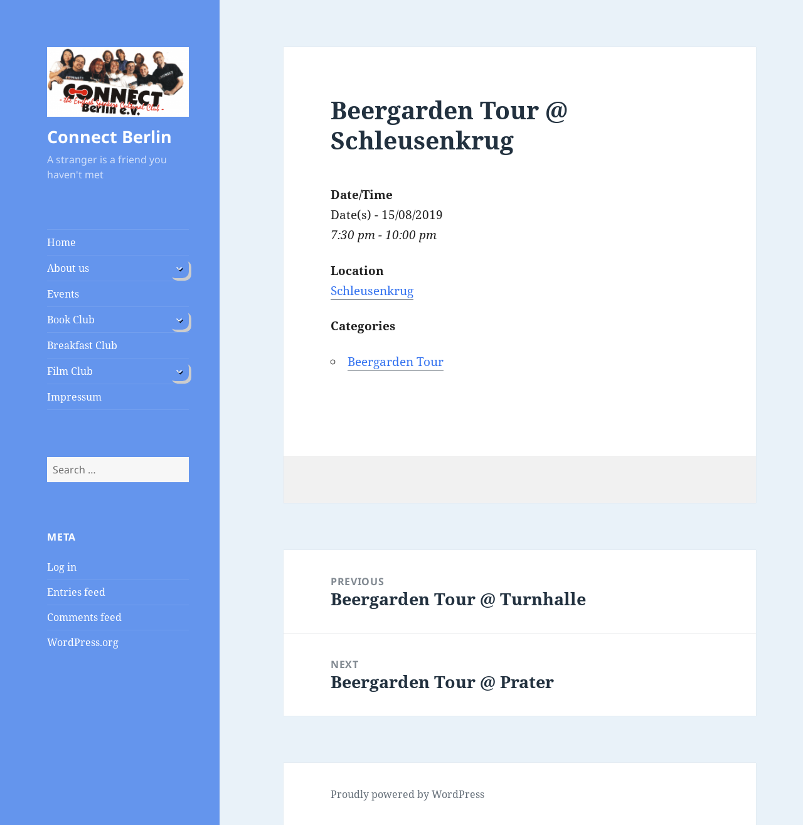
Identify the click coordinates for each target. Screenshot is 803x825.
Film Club (70, 371)
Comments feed (84, 617)
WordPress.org (83, 642)
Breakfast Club (82, 345)
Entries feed (76, 592)
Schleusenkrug (372, 291)
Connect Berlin (109, 136)
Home (61, 242)
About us (68, 268)
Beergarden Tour (396, 361)
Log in (62, 567)
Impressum (74, 397)
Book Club (71, 319)
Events (63, 294)
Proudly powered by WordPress (407, 794)
